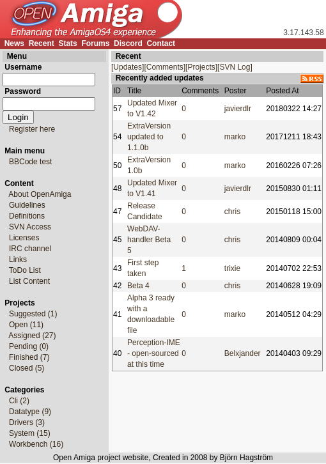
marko (234, 136)
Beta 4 (138, 285)
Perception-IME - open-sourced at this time (153, 353)
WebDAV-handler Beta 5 (149, 239)
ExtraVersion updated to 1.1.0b (149, 136)
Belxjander (242, 353)
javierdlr (237, 108)
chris (232, 211)
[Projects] (201, 67)
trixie (232, 268)
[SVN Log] (234, 67)
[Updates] (127, 67)
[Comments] (164, 67)
